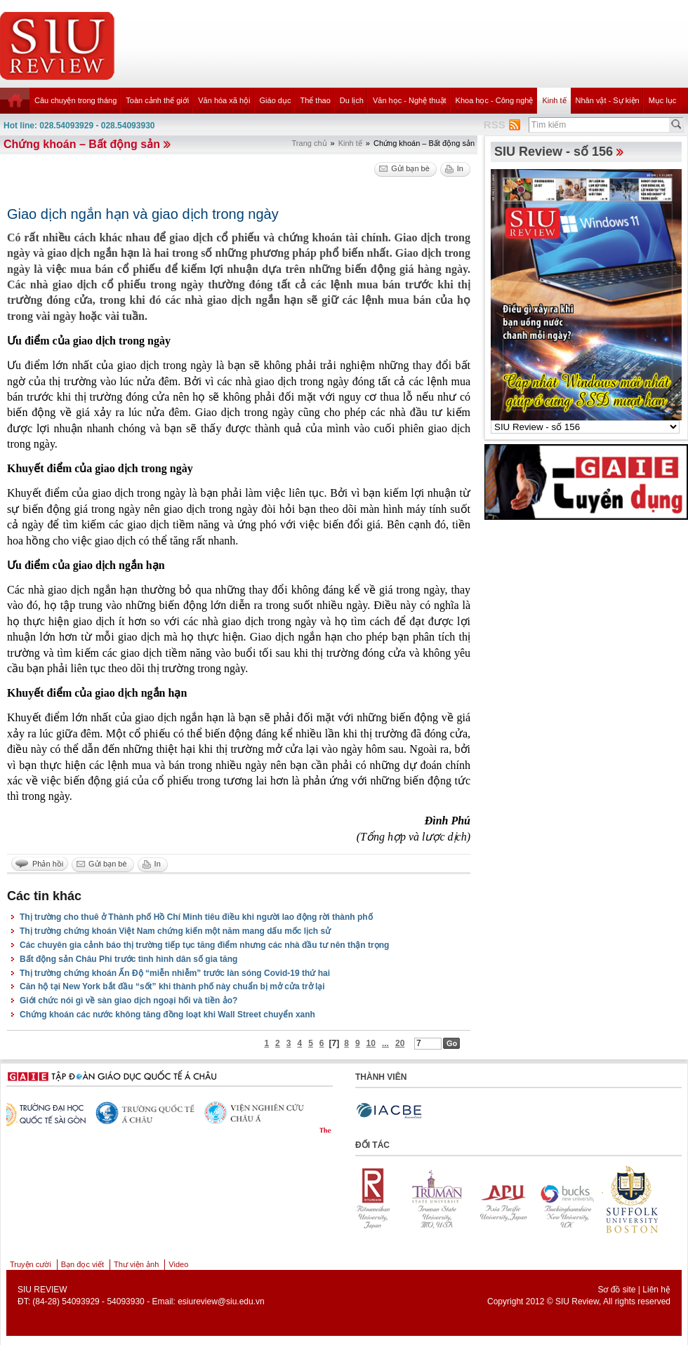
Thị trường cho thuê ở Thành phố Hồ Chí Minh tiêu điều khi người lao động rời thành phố (196, 917)
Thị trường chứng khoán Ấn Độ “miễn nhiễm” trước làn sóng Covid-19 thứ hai (175, 973)
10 (371, 1043)
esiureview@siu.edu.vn (221, 1301)
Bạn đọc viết (82, 1264)
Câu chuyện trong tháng (75, 100)
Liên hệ (656, 1289)
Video (178, 1264)
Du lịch (352, 100)
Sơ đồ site (616, 1289)
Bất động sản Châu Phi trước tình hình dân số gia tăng (128, 959)
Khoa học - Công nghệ (495, 100)
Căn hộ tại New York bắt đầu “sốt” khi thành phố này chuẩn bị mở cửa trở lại (172, 986)
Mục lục (663, 100)
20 (399, 1043)
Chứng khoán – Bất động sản (82, 144)
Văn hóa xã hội (224, 100)
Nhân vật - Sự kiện (608, 100)
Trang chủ (309, 143)
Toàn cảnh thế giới (157, 100)
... (385, 1043)
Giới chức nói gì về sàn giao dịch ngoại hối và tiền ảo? (128, 1000)
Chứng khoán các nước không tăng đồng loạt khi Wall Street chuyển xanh (167, 1014)
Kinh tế (554, 100)
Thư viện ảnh (136, 1264)
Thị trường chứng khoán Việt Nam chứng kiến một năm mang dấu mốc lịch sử (175, 931)
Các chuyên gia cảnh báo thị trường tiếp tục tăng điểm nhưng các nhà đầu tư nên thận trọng (204, 945)
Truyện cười (30, 1264)
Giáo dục (275, 100)
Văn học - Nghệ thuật (409, 100)
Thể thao (315, 100)
